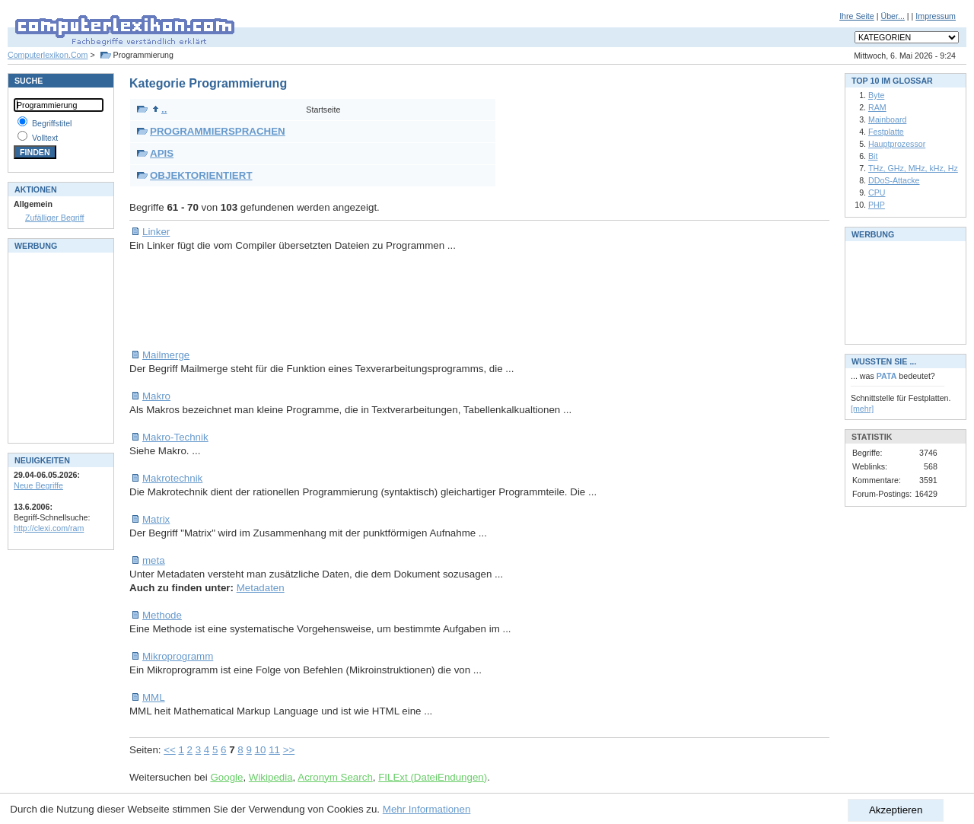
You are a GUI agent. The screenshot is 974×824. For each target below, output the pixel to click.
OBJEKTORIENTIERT (201, 175)
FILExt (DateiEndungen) (432, 777)
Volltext (45, 137)
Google (226, 777)
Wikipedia (271, 777)
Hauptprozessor (896, 143)
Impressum (935, 16)
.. (159, 109)
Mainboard (887, 119)
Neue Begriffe (38, 485)
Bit (872, 156)
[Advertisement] (406, 300)
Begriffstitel (52, 123)
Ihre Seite (856, 16)
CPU (877, 192)
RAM (877, 107)
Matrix (156, 519)
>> (289, 750)
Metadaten (261, 587)
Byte (876, 95)
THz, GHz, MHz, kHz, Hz (913, 168)
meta (153, 560)
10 (260, 750)
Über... (892, 16)
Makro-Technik (175, 437)
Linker (156, 231)
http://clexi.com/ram (49, 528)
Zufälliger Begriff (54, 217)
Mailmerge (165, 355)
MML (153, 697)
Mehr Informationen (427, 809)
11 (274, 750)
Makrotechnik (172, 478)
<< (170, 750)
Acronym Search (335, 777)
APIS (161, 153)
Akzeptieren (895, 810)
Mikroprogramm (177, 656)
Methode (162, 615)
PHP (876, 204)
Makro (156, 396)
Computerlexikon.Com (48, 54)
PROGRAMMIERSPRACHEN (217, 131)
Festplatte (886, 131)
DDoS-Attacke (894, 180)
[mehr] (862, 408)
